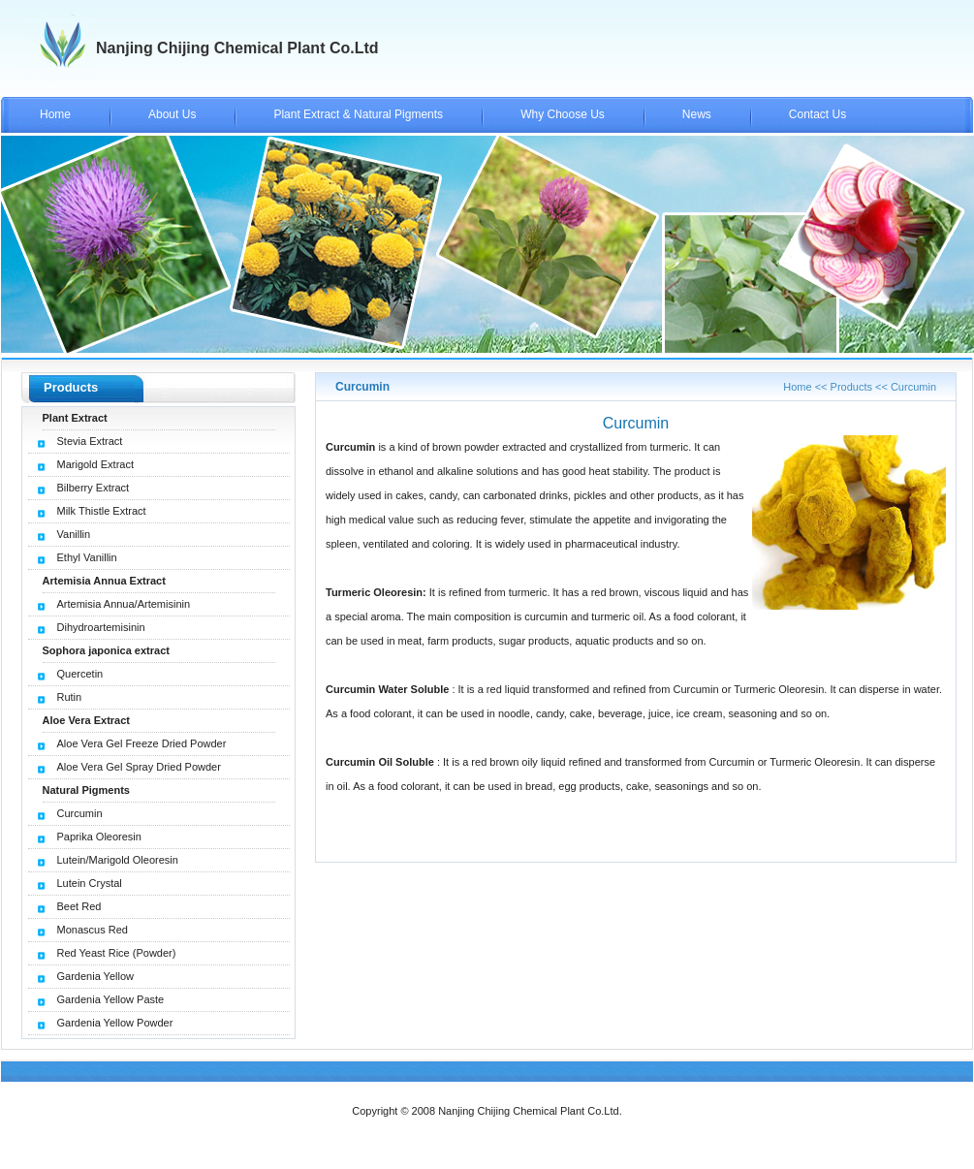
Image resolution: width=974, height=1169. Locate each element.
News (696, 114)
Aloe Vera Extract (87, 720)
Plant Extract (75, 418)
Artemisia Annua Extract (104, 580)
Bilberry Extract (93, 487)
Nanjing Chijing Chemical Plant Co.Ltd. (530, 1111)
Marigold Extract (95, 464)
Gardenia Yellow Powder (115, 1022)
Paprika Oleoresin (99, 836)
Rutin (69, 697)
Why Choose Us (562, 114)
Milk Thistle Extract (101, 511)
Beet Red (79, 906)
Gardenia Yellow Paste (111, 999)
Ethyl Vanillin (87, 557)
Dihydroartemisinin (101, 627)
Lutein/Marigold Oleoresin (117, 860)
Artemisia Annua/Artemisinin (124, 604)
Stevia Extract (90, 441)
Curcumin (80, 813)
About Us (172, 114)
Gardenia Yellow (96, 976)
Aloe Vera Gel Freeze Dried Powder (142, 743)
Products (851, 387)
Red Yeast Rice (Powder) (116, 953)
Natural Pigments (86, 790)
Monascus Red (92, 929)
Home (55, 114)
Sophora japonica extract (106, 650)
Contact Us (817, 114)
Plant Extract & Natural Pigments (358, 114)
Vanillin (74, 534)
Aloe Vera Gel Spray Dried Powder (139, 767)
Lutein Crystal (89, 883)
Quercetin (80, 673)
